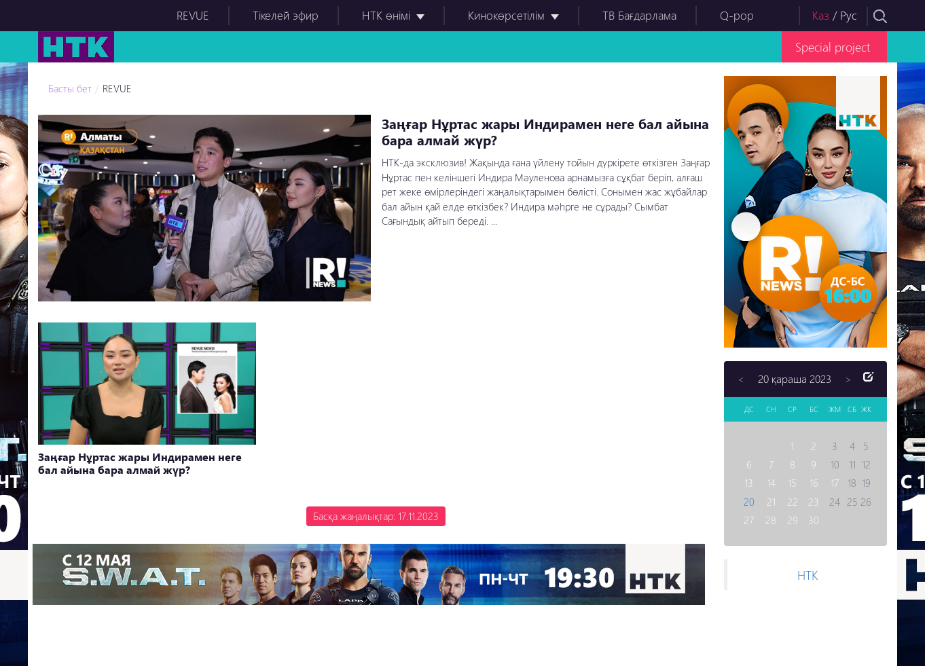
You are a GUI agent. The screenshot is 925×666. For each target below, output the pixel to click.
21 (771, 501)
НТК (807, 574)
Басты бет (70, 88)
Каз (820, 15)
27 (749, 520)
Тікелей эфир (286, 15)
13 (748, 482)
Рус (848, 15)
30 (813, 520)
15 (792, 482)
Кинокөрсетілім (506, 15)
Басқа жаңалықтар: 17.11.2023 (376, 516)
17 (835, 482)
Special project (832, 46)
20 (749, 501)
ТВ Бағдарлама (639, 15)
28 (770, 520)
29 (792, 520)
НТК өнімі (386, 15)
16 (814, 482)
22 (792, 501)
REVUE (193, 15)
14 (771, 482)
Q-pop (737, 15)
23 (813, 501)
